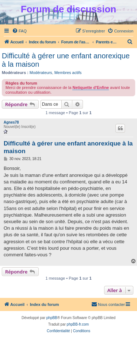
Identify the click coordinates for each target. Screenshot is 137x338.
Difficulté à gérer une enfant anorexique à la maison (66, 60)
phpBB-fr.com (78, 324)
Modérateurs (41, 72)
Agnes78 (11, 122)
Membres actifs (68, 72)
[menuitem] (19, 31)
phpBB (51, 318)
